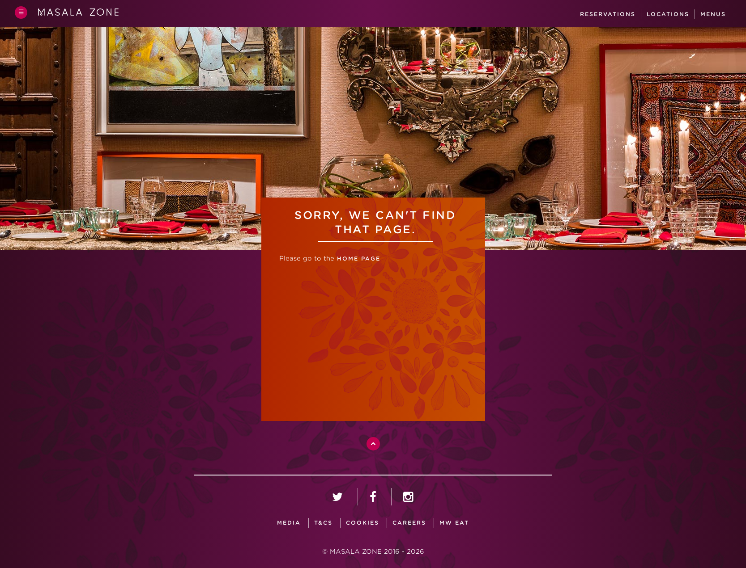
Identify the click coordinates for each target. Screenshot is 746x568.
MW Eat (454, 522)
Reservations (609, 14)
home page (357, 258)
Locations (669, 14)
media (289, 522)
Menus (714, 14)
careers (409, 522)
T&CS (323, 522)
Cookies (362, 522)
